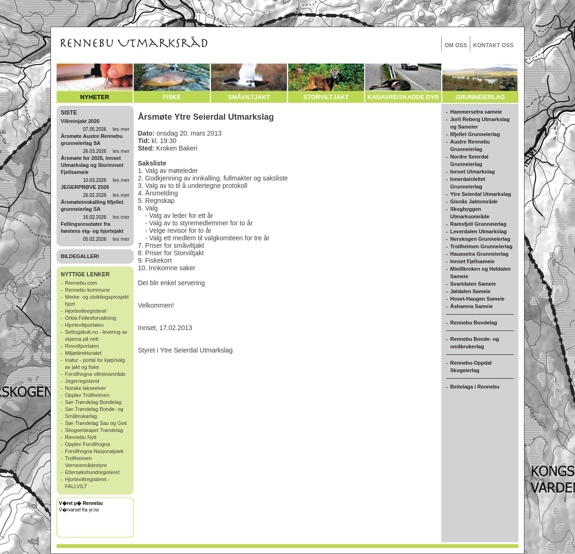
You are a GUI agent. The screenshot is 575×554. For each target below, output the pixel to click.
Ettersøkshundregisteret (92, 472)
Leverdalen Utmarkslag (478, 231)
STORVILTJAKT (326, 97)
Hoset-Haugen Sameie (477, 299)
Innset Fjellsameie (472, 261)
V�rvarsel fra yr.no (79, 509)
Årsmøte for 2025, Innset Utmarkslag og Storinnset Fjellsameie (92, 165)
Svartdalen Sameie (473, 284)
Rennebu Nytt (80, 437)
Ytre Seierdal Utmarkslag (480, 194)
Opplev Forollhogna (87, 444)
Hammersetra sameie (476, 112)
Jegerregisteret (82, 381)
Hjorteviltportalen (84, 325)
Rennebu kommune (87, 290)
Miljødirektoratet (83, 353)
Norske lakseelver (85, 388)
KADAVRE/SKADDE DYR (403, 97)
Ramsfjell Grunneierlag (478, 224)
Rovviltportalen (82, 346)
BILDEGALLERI (80, 256)
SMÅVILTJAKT (249, 97)
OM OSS (456, 45)
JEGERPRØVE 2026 (85, 187)
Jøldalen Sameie (470, 291)
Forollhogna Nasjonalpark (94, 451)
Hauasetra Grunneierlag (479, 254)
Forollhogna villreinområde (95, 374)
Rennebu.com (81, 283)
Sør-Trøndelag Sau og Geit (96, 423)
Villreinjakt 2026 (80, 121)
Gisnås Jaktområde (474, 201)
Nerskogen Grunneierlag (480, 239)
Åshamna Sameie (471, 306)
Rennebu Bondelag (473, 322)
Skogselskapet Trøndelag (94, 430)
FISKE (171, 97)
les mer (121, 129)
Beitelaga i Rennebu (474, 386)
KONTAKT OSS (493, 45)
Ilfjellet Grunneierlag (475, 134)
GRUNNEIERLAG (480, 97)
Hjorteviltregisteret (86, 311)
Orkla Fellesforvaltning (90, 318)
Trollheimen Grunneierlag (481, 246)
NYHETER (94, 97)
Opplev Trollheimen (87, 395)
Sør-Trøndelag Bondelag (93, 402)
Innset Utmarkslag (472, 171)
